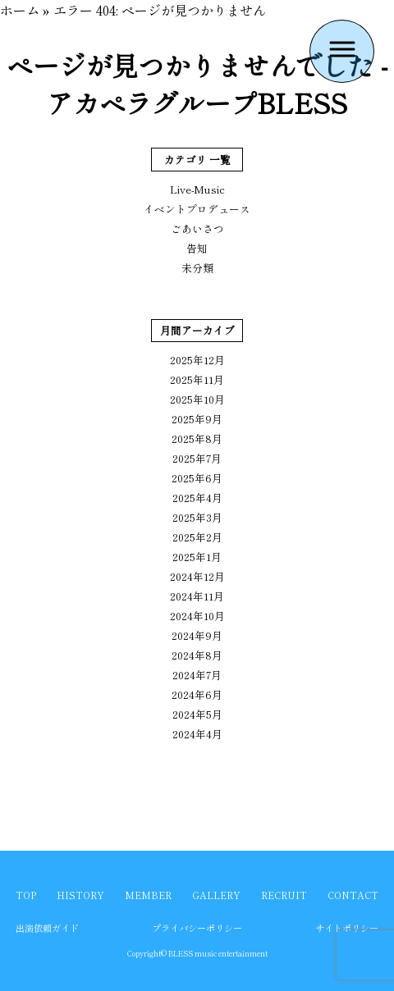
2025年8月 (197, 438)
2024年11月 (197, 596)
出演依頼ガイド (47, 927)
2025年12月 (197, 360)
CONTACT (353, 895)
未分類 (197, 268)
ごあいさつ (197, 228)
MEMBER (148, 895)
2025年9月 (197, 419)
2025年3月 (197, 517)
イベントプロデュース (197, 209)
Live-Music (197, 189)
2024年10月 (197, 615)
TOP (26, 895)
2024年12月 (197, 576)
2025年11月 (197, 379)
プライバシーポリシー (197, 927)
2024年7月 (197, 675)
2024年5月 (197, 714)
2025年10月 (197, 399)
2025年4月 (197, 497)
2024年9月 (197, 635)
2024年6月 (197, 694)
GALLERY (216, 895)
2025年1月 (197, 556)
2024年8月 (197, 655)
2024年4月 (197, 734)
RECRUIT (284, 895)
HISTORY (80, 895)
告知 (197, 248)
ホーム (19, 10)
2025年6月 (197, 478)
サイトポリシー (346, 927)
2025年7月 (197, 458)
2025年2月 (197, 537)
